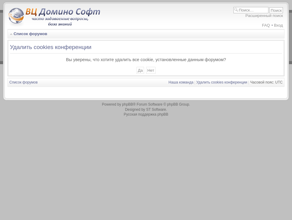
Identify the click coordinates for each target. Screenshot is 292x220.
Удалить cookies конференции (221, 82)
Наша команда (180, 82)
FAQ (266, 25)
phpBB (127, 104)
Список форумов (30, 33)
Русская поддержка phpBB (146, 114)
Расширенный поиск (264, 15)
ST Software (156, 109)
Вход (278, 25)
